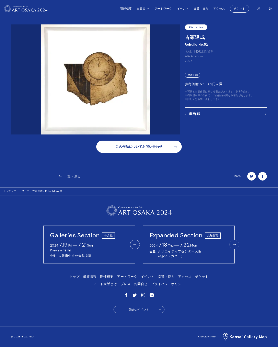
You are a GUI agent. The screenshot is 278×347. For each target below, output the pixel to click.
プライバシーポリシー (168, 284)
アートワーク (163, 10)
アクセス (219, 10)
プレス (125, 284)
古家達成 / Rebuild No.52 (47, 191)
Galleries (196, 27)
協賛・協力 (201, 10)
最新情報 (89, 276)
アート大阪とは (105, 284)
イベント (183, 10)
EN (270, 10)
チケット (239, 10)
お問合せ (141, 284)
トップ (7, 191)
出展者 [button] (143, 14)
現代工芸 (192, 75)
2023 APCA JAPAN (24, 336)
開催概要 (126, 10)
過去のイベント (145, 309)
